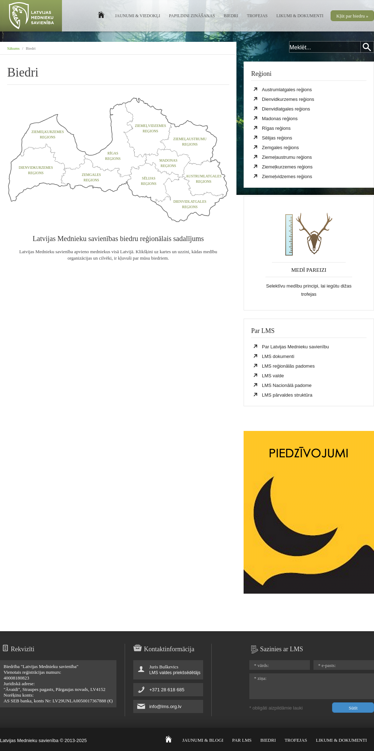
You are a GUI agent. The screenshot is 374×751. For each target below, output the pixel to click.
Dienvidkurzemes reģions (288, 99)
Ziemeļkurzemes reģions (287, 167)
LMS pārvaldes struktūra (287, 395)
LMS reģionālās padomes (288, 366)
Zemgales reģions (280, 147)
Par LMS (241, 740)
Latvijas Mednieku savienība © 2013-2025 (43, 740)
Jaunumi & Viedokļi (137, 15)
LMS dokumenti (278, 356)
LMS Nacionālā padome (287, 385)
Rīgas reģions (276, 128)
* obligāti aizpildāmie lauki (276, 708)
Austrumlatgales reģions (287, 89)
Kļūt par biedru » (352, 16)
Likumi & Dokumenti (300, 15)
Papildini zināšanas (192, 15)
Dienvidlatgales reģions (286, 109)
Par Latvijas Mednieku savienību (295, 346)
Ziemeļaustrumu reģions (287, 157)
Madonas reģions (280, 118)
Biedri (231, 15)
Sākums (13, 48)
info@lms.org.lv (165, 706)
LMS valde (273, 375)
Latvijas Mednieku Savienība (31, 16)
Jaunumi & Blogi (203, 740)
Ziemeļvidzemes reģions (287, 176)
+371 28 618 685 (166, 689)
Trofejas (257, 15)
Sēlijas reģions (277, 138)
